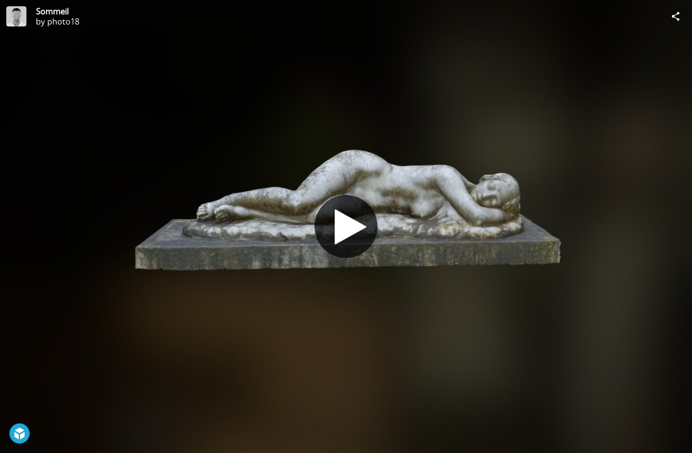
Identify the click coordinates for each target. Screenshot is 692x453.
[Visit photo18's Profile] (16, 16)
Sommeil (52, 11)
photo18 (63, 21)
